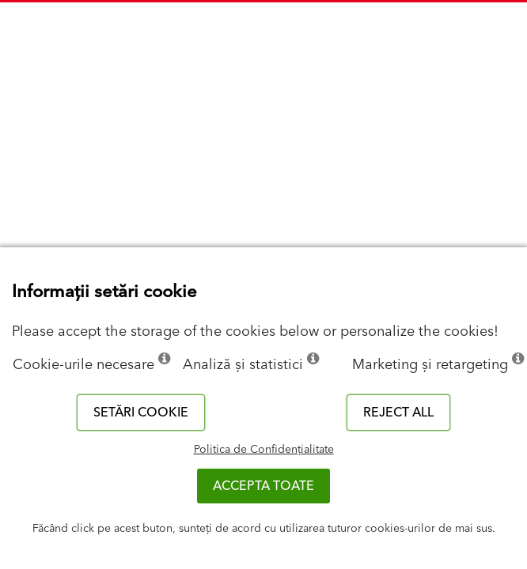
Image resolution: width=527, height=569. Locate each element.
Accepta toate (263, 486)
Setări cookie (140, 412)
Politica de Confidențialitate (264, 449)
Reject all (398, 412)
